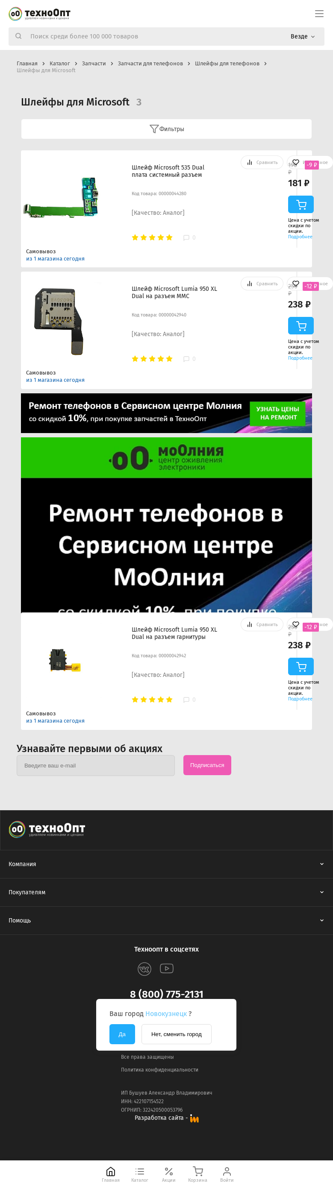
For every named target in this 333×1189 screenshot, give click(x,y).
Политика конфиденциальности (159, 1070)
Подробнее (300, 237)
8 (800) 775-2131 (166, 994)
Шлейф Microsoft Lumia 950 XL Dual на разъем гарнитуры (174, 633)
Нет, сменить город (176, 1034)
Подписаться (207, 765)
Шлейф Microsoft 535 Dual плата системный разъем (168, 171)
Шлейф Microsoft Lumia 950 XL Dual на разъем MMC (174, 292)
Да (122, 1034)
